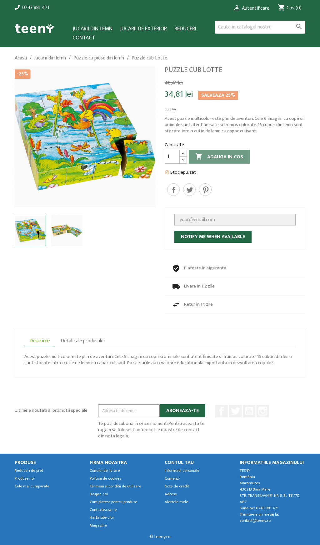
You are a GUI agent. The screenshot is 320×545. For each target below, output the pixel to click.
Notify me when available (213, 236)
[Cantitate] (172, 157)
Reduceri (185, 29)
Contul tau (179, 462)
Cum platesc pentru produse (113, 502)
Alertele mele (176, 502)
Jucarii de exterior (143, 29)
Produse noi (25, 478)
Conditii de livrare (105, 470)
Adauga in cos (219, 157)
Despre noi (99, 494)
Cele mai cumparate (32, 486)
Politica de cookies (105, 478)
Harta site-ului (102, 517)
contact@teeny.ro (255, 520)
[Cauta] (260, 27)
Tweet (189, 190)
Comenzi (172, 478)
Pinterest (205, 190)
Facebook (221, 411)
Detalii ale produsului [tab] (83, 341)
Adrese (171, 494)
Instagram (263, 411)
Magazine (98, 525)
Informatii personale (182, 470)
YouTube (249, 411)
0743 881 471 (35, 7)
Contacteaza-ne (103, 510)
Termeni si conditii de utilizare (115, 486)
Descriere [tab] (39, 341)
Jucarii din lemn (92, 29)
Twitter (235, 411)
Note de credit (177, 486)
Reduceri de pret (29, 470)
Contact (83, 38)
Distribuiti (173, 190)
